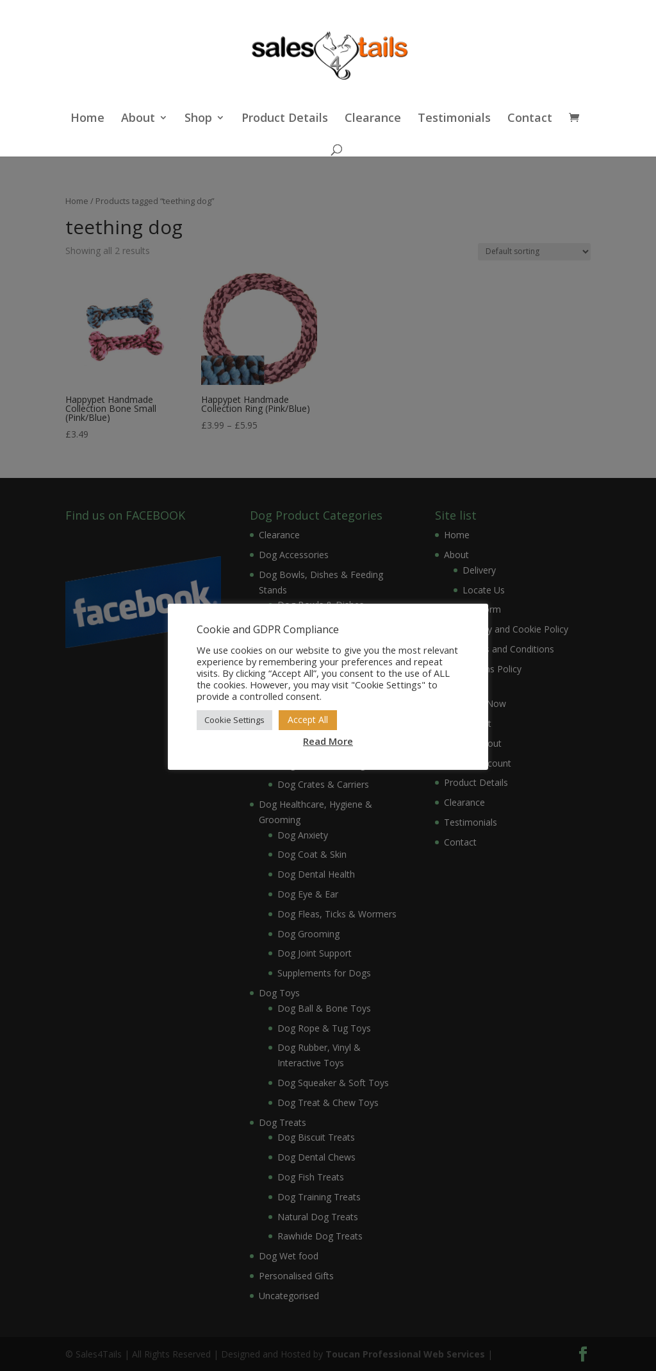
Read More (328, 741)
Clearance (373, 119)
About (138, 119)
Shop (198, 119)
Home (87, 119)
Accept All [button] (308, 719)
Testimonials (454, 119)
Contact (529, 119)
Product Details (285, 119)
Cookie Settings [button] (234, 720)
